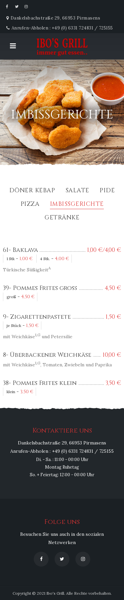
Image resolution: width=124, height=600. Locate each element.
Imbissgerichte (77, 204)
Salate (77, 191)
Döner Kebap (32, 191)
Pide (107, 191)
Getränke (62, 218)
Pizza (30, 204)
